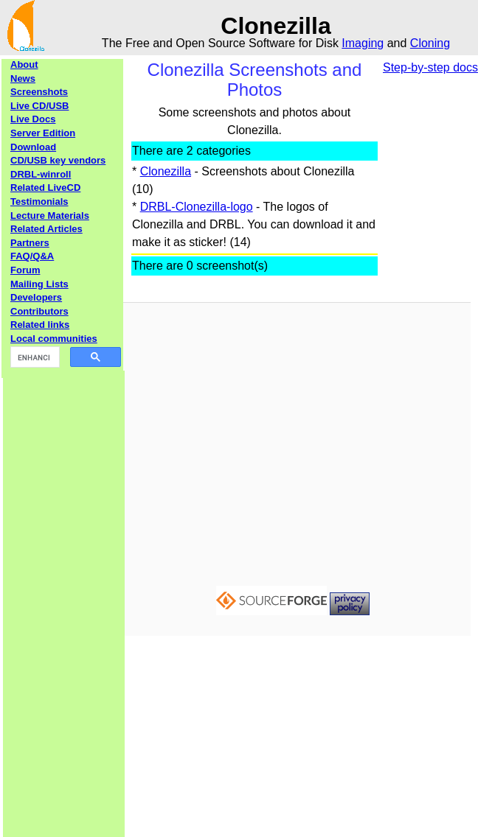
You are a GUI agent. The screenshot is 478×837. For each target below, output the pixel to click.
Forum (25, 270)
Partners (29, 242)
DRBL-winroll (40, 174)
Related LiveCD (45, 187)
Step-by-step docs (430, 67)
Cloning (430, 43)
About (24, 64)
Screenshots (39, 91)
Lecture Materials (49, 215)
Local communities (53, 338)
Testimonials (39, 201)
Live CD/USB (39, 105)
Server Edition (42, 133)
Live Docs (32, 119)
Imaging (363, 43)
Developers (36, 297)
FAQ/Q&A (32, 256)
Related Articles (46, 228)
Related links (39, 324)
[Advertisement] (64, 592)
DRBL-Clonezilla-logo (196, 206)
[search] (33, 357)
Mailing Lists (39, 284)
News (22, 78)
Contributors (39, 311)
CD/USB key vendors (57, 160)
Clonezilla (165, 171)
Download (33, 147)
